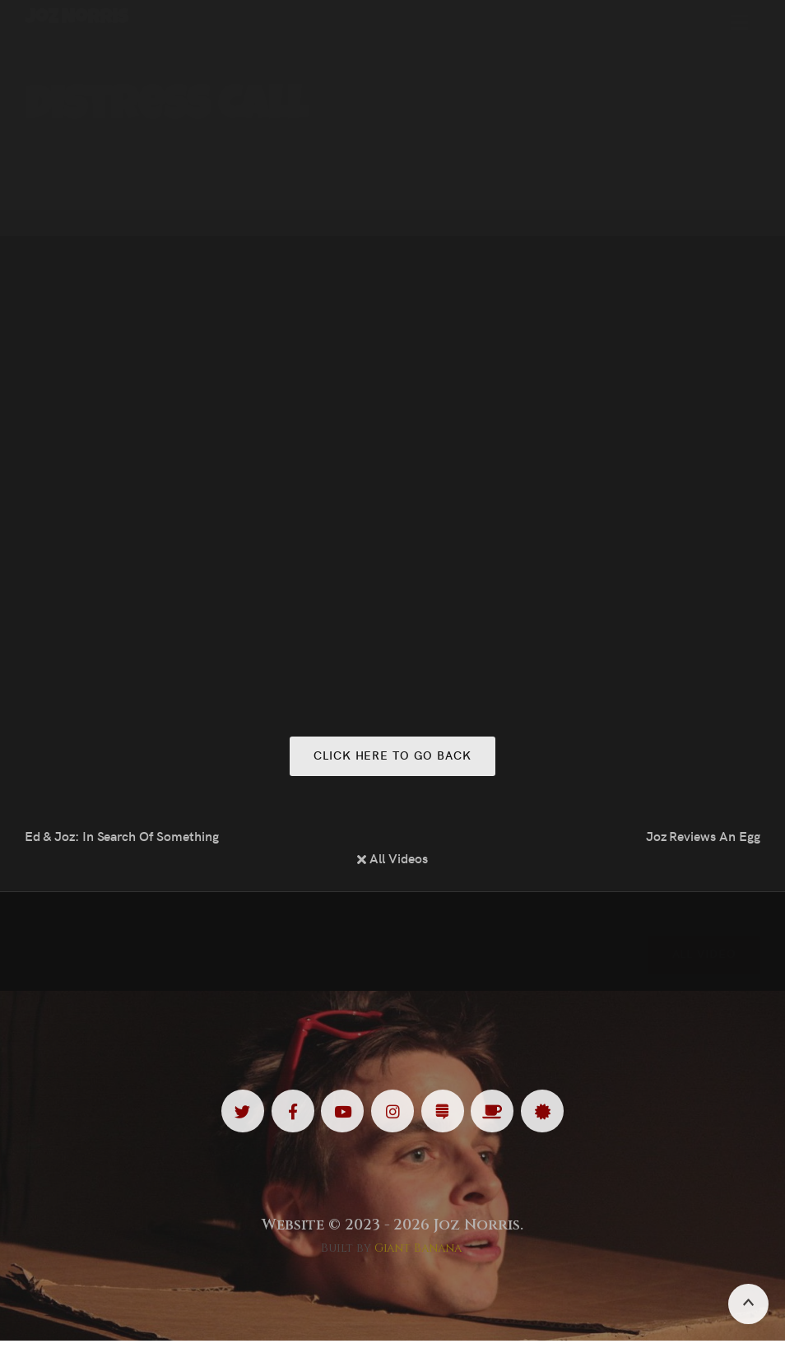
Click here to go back (392, 756)
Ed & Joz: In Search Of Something (122, 838)
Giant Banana (418, 1256)
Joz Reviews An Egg (703, 838)
